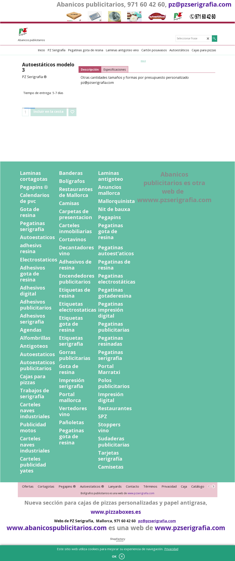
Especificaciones (114, 69)
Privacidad (171, 549)
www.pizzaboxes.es (116, 511)
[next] (213, 486)
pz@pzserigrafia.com (200, 4)
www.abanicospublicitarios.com (57, 527)
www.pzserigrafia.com (141, 493)
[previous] (209, 486)
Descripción (90, 69)
